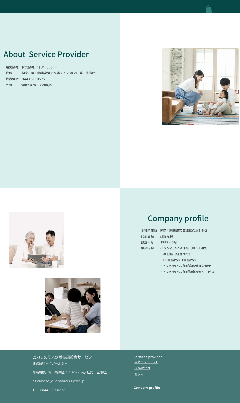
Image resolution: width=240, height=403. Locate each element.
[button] (209, 9)
